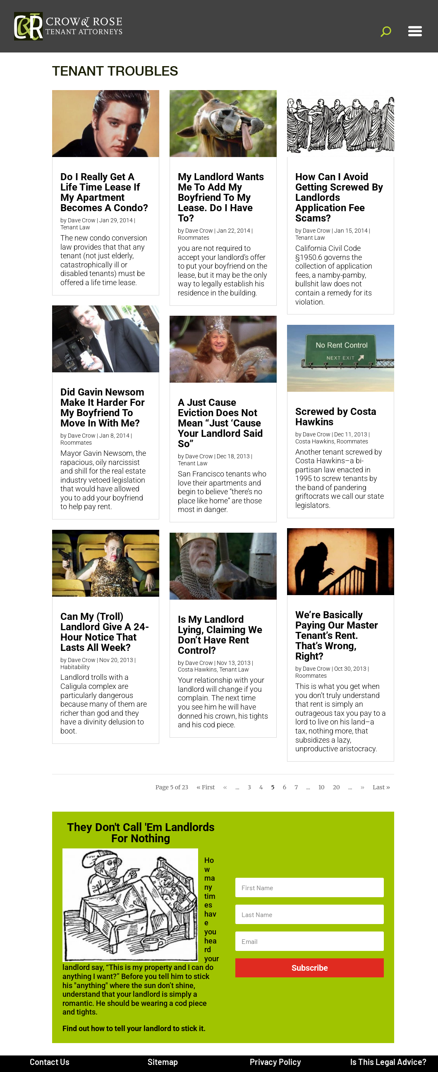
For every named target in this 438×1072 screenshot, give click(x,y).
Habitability (75, 667)
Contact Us (49, 1062)
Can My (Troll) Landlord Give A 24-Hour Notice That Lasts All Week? (104, 632)
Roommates (76, 442)
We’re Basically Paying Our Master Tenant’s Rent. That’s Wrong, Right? (336, 635)
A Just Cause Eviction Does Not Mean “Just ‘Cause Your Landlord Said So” (220, 423)
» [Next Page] (363, 787)
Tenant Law (75, 227)
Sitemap (163, 1062)
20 (336, 787)
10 (321, 787)
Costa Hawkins (197, 669)
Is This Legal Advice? (388, 1062)
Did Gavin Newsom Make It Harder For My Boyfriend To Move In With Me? (102, 407)
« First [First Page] (205, 787)
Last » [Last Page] (381, 787)
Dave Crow (82, 220)
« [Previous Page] (225, 787)
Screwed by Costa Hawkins (335, 417)
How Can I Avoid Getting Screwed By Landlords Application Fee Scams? (339, 197)
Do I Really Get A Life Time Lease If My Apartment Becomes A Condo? (104, 192)
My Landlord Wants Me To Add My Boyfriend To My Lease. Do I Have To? (221, 197)
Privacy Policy (275, 1062)
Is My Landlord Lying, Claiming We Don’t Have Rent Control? (220, 635)
